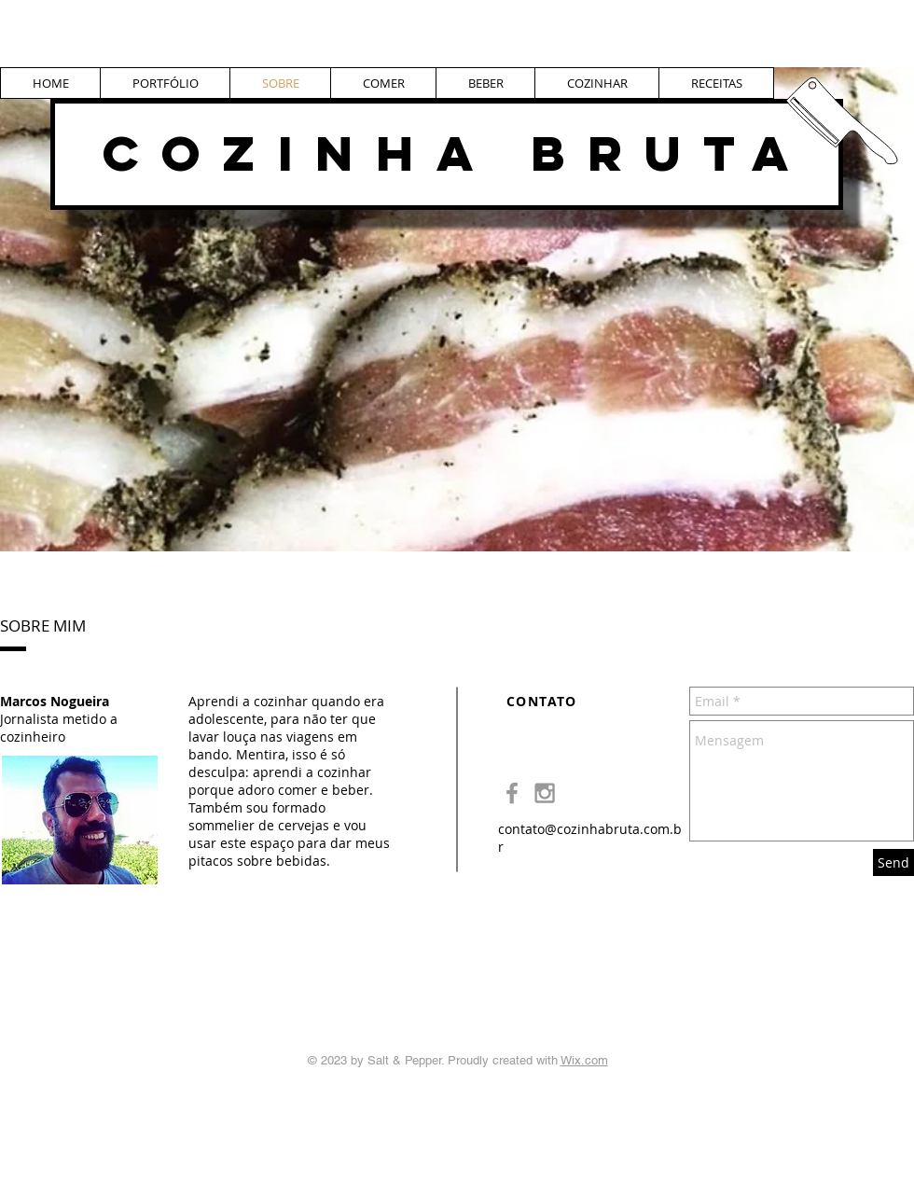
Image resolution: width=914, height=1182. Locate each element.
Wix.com (584, 1060)
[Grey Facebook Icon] (512, 793)
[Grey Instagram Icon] (545, 793)
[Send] (893, 862)
